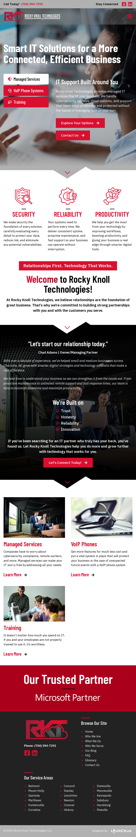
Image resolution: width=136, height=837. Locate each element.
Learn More (15, 575)
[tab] (26, 79)
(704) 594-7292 (23, 4)
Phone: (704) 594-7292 (40, 746)
